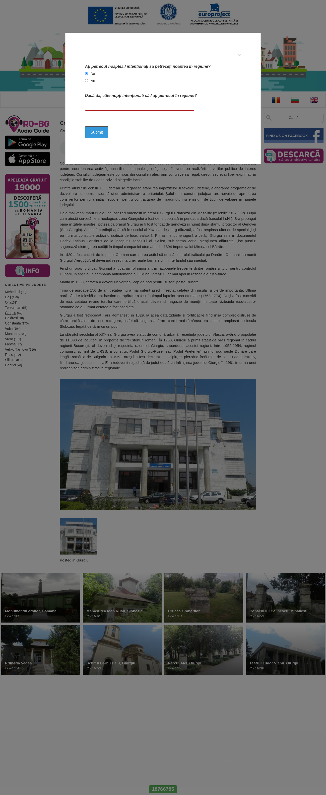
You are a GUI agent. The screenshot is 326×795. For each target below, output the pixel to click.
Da (93, 74)
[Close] (239, 55)
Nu (93, 81)
